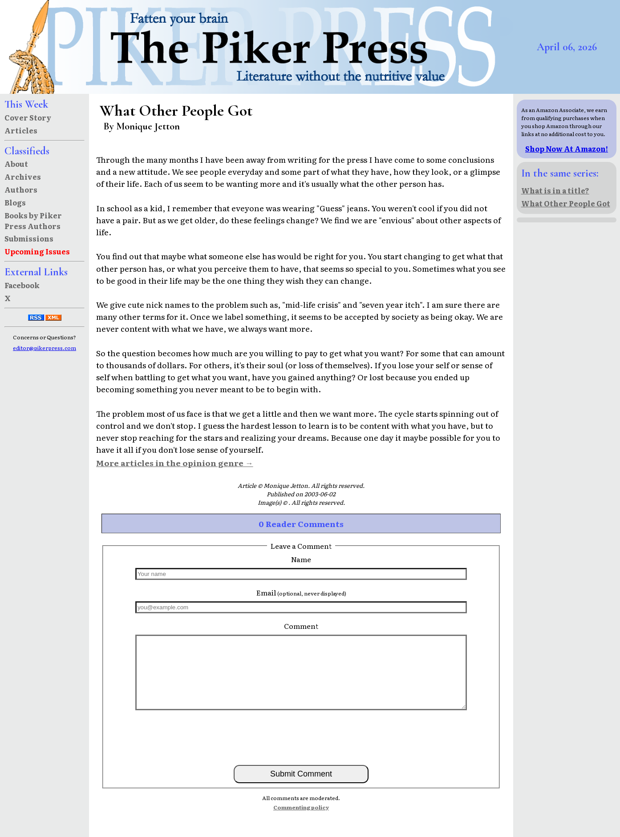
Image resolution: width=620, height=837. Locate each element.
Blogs (15, 202)
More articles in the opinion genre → (174, 462)
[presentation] (301, 737)
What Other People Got (565, 203)
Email (301, 592)
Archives (22, 176)
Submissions (28, 238)
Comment (301, 625)
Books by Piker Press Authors (33, 220)
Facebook (22, 285)
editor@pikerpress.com (44, 348)
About (16, 163)
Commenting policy (301, 807)
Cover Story (27, 117)
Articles (20, 130)
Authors (20, 189)
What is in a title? (555, 190)
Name (301, 559)
